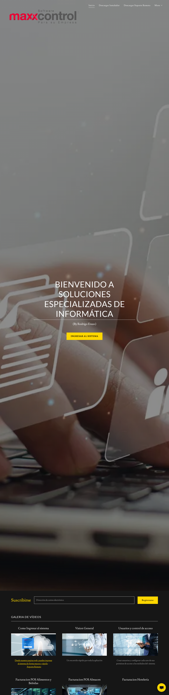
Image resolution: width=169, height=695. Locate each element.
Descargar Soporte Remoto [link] (137, 5)
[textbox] (84, 600)
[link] (44, 5)
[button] (159, 5)
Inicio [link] (92, 5)
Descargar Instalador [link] (109, 5)
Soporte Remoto (34, 666)
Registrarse (148, 600)
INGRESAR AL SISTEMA (84, 336)
